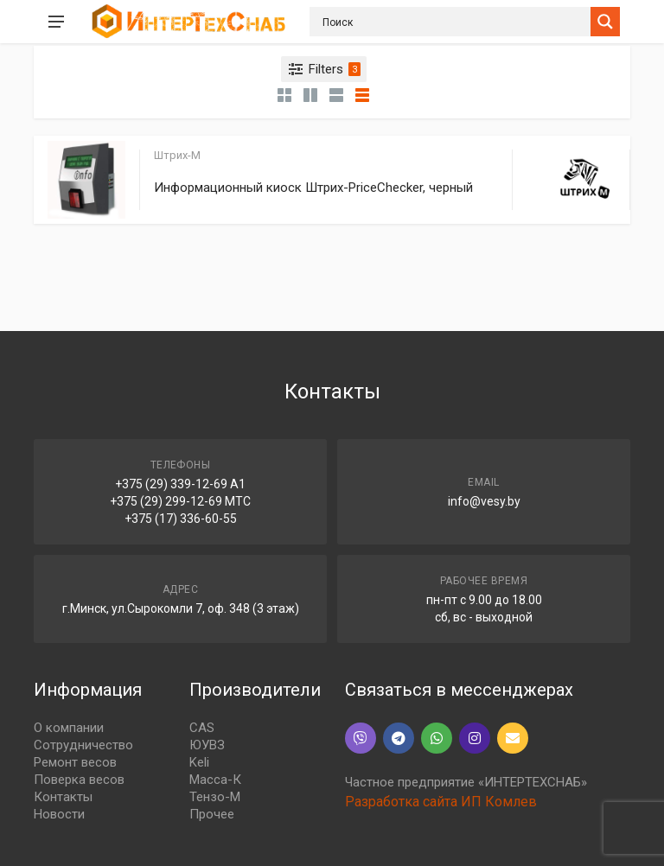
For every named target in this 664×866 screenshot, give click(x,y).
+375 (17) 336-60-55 (180, 518)
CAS (201, 727)
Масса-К (215, 779)
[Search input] (454, 21)
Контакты (63, 797)
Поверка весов (79, 779)
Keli (199, 762)
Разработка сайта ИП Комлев (441, 801)
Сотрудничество (83, 745)
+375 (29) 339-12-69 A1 (180, 484)
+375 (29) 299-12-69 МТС (180, 501)
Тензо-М (214, 797)
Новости (59, 814)
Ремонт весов (75, 762)
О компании (69, 727)
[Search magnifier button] (605, 21)
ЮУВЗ (207, 745)
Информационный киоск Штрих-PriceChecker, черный (313, 187)
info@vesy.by (484, 501)
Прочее (211, 814)
